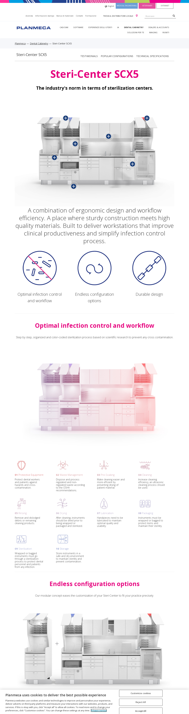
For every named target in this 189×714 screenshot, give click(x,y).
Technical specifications (152, 56)
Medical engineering (127, 5)
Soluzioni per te (135, 32)
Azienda (29, 15)
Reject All (141, 702)
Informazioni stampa (44, 15)
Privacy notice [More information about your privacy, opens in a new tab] (99, 710)
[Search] (174, 16)
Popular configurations (117, 56)
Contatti (79, 15)
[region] (94, 702)
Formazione (90, 15)
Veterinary (147, 5)
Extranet (165, 5)
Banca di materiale (64, 15)
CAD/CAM (64, 27)
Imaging (153, 32)
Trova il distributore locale (118, 16)
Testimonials (89, 56)
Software (78, 27)
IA (118, 27)
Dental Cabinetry (133, 27)
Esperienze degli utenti (100, 27)
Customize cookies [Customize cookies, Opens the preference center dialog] (141, 693)
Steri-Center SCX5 (31, 54)
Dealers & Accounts (158, 27)
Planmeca (20, 43)
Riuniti (166, 32)
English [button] (109, 6)
